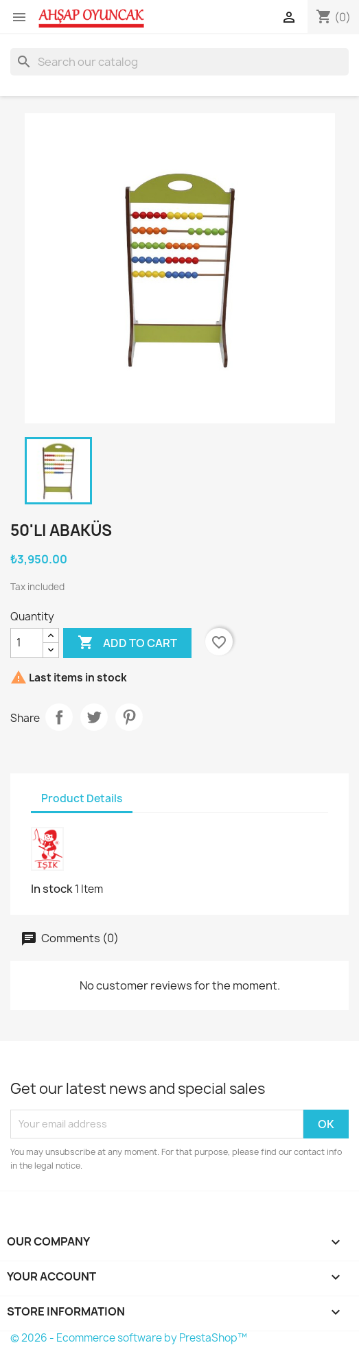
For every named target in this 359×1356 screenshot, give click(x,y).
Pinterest (129, 717)
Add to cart (127, 643)
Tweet (94, 717)
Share (59, 717)
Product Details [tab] (81, 798)
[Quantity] (26, 643)
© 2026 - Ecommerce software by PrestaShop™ (128, 1338)
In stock (52, 889)
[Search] (179, 61)
